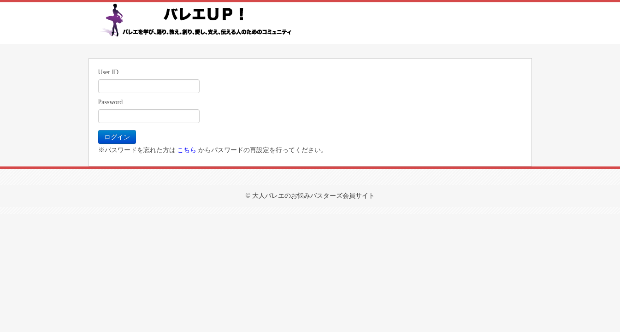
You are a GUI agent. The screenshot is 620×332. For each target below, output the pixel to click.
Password (110, 102)
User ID (108, 72)
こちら (186, 150)
